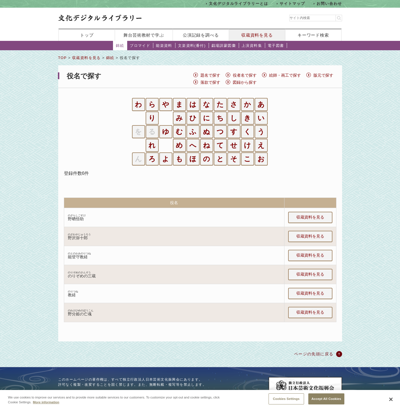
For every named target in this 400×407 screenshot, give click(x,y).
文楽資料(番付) (192, 45)
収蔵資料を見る (257, 35)
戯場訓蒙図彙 (223, 45)
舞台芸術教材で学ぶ (143, 35)
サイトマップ (292, 3)
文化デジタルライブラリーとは (238, 3)
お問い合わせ (329, 3)
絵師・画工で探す (285, 75)
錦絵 (120, 45)
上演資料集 (252, 45)
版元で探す (323, 75)
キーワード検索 (313, 35)
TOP (62, 58)
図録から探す (245, 82)
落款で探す (210, 82)
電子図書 (276, 45)
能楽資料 (164, 45)
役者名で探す (245, 75)
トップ (87, 35)
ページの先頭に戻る (314, 354)
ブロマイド (140, 45)
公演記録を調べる (201, 35)
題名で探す (210, 75)
